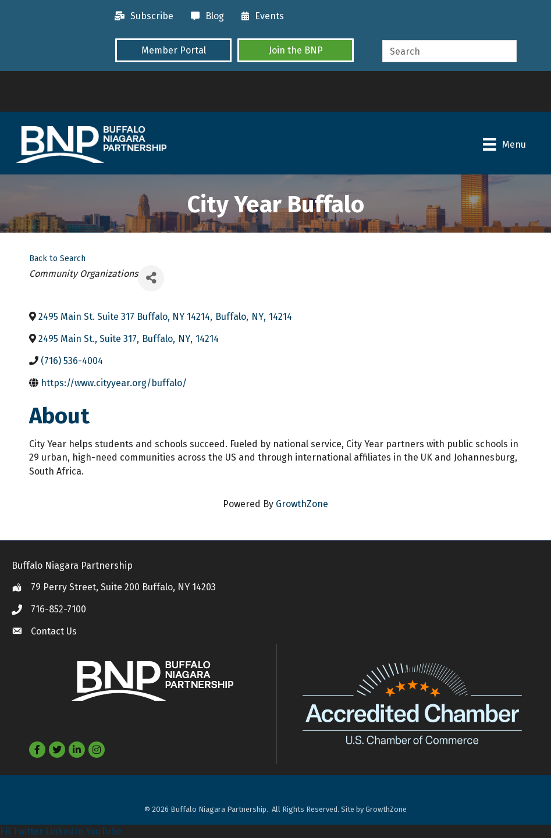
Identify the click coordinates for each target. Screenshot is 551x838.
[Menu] (504, 144)
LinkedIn (64, 831)
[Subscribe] (141, 16)
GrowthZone (302, 503)
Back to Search (57, 258)
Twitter (28, 831)
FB (5, 831)
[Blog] (204, 16)
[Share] (151, 278)
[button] (173, 50)
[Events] (260, 16)
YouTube (104, 831)
